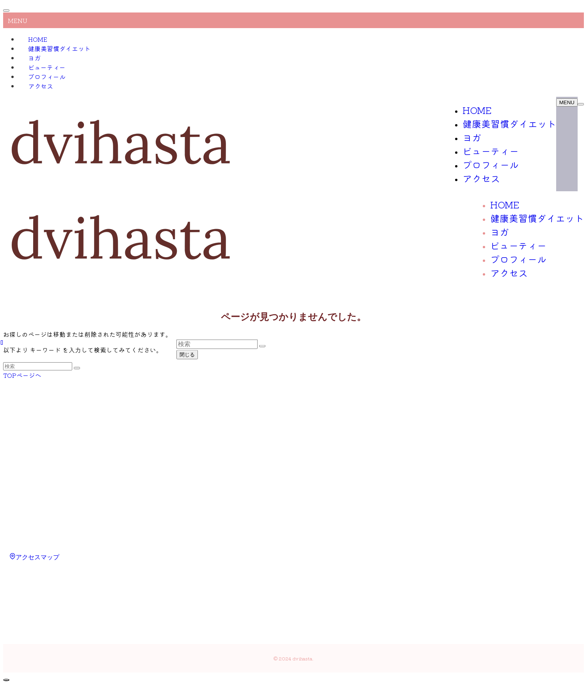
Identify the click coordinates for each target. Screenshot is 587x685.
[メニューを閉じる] (6, 10)
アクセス (40, 86)
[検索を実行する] (77, 368)
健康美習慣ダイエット (59, 48)
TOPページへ (22, 375)
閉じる (187, 354)
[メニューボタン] (567, 102)
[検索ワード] (37, 366)
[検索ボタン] (581, 104)
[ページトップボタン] (6, 680)
